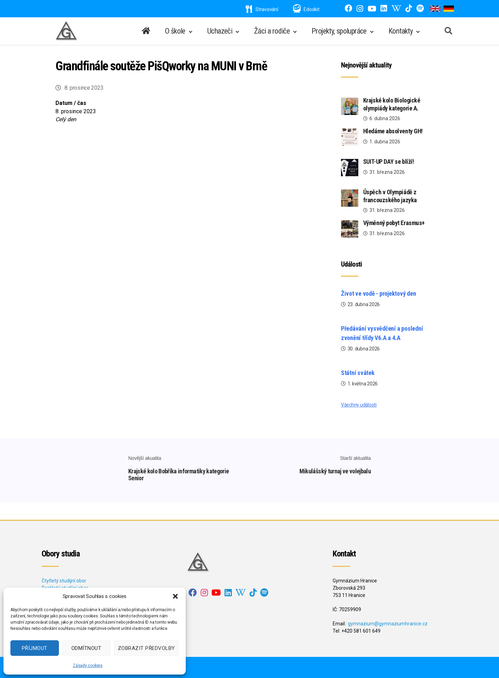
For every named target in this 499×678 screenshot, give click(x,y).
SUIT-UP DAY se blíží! (388, 161)
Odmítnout (86, 648)
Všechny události (359, 405)
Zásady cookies (88, 665)
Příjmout (34, 648)
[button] (175, 596)
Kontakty (400, 31)
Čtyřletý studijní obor (64, 580)
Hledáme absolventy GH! (393, 131)
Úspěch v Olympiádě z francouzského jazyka (390, 196)
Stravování (262, 9)
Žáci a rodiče (272, 31)
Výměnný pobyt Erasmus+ (394, 222)
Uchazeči (219, 31)
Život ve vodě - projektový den (378, 293)
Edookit (311, 9)
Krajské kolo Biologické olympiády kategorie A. (391, 104)
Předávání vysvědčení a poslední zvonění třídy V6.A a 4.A (382, 333)
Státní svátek (358, 372)
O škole (175, 31)
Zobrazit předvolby (146, 648)
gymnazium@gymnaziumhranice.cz (388, 623)
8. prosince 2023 (84, 87)
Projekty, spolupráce (339, 31)
